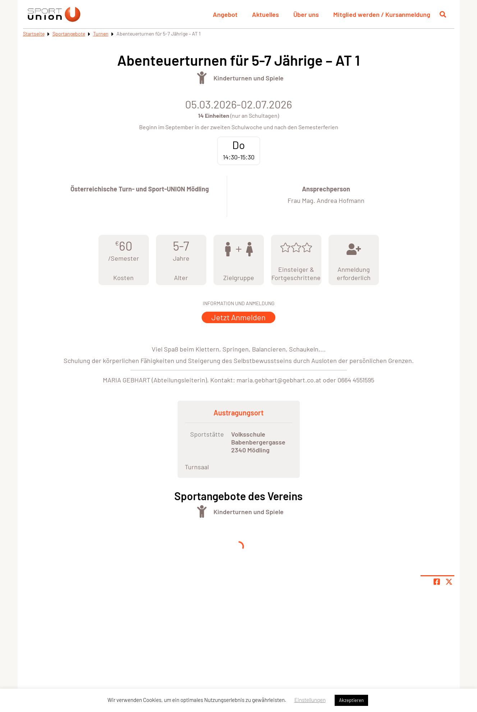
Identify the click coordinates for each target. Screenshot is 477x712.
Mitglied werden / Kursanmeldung (381, 14)
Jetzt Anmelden (238, 317)
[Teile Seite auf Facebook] (436, 581)
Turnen (101, 34)
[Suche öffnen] (443, 14)
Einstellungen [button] (310, 700)
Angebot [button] (225, 14)
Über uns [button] (306, 14)
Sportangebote (68, 34)
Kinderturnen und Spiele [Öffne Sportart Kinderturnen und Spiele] (249, 78)
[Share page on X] (449, 581)
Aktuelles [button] (265, 14)
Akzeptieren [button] (351, 700)
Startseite (34, 34)
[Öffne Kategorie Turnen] (202, 77)
